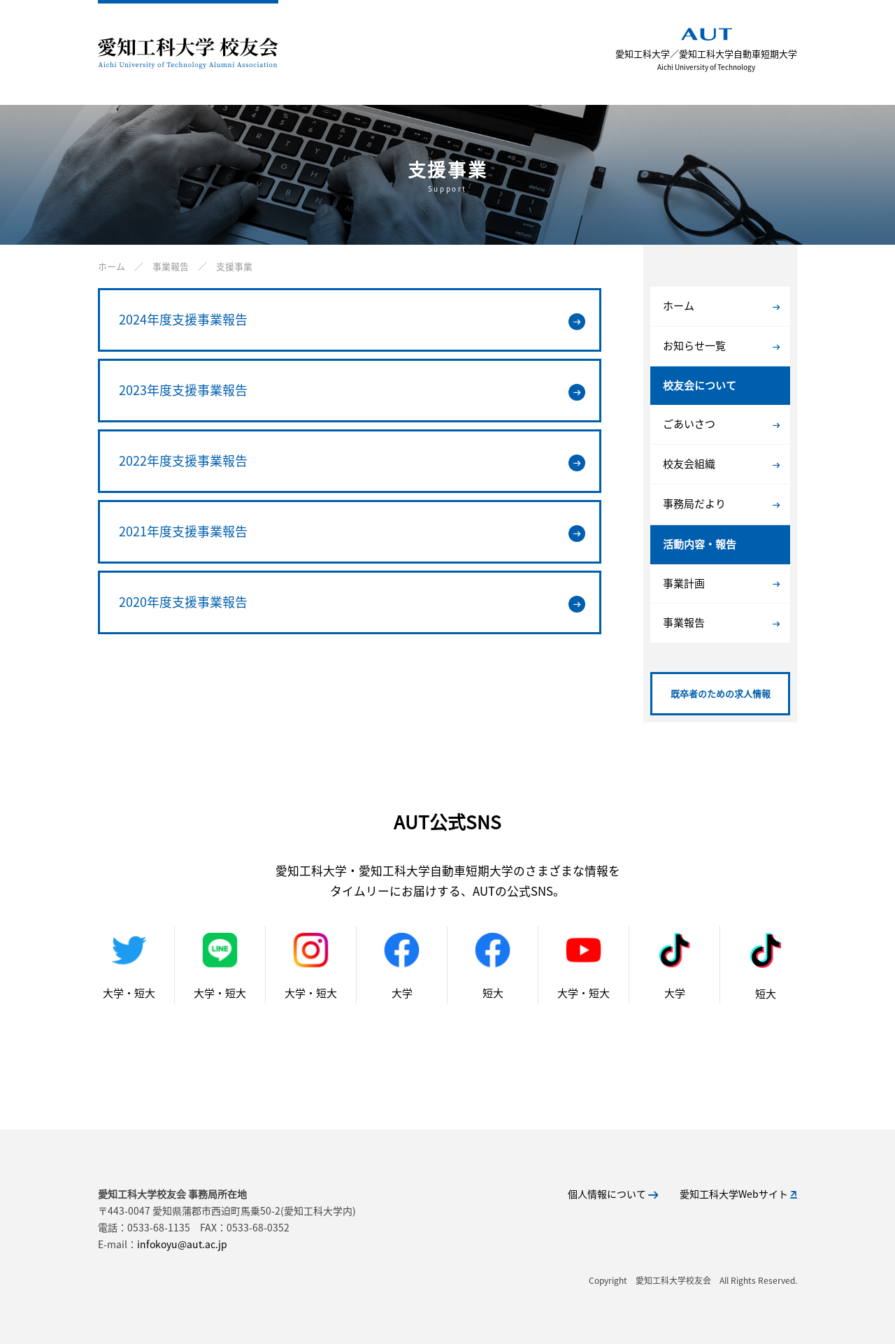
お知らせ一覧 (721, 345)
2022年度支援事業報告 (352, 461)
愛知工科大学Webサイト (738, 1194)
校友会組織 (721, 463)
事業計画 (721, 583)
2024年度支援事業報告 (352, 319)
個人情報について (613, 1194)
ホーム (721, 305)
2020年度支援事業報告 (352, 602)
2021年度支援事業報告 (352, 531)
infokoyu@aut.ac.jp (182, 1244)
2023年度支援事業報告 (352, 390)
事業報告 (721, 622)
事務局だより (721, 503)
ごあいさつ (721, 423)
